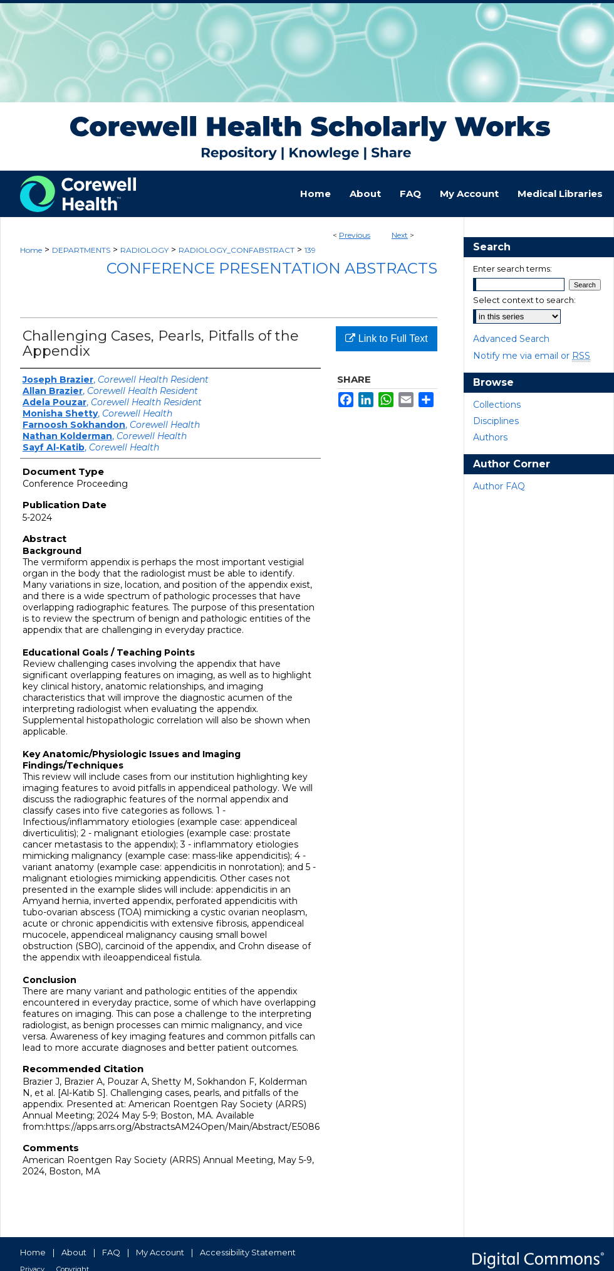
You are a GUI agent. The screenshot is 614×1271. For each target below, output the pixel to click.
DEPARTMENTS (81, 250)
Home (31, 250)
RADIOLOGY (144, 250)
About (73, 1252)
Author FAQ (499, 486)
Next (400, 235)
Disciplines (496, 421)
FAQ (111, 1252)
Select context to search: (524, 300)
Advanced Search (511, 338)
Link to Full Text (386, 338)
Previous (354, 235)
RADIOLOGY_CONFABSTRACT (236, 250)
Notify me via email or (531, 355)
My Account (160, 1252)
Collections (497, 404)
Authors (490, 437)
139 (310, 250)
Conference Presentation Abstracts (272, 268)
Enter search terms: (512, 268)
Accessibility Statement (248, 1252)
